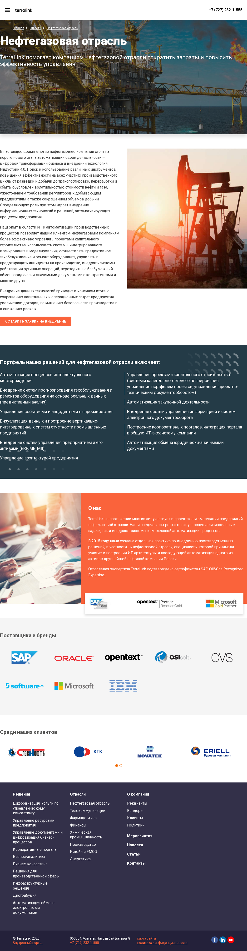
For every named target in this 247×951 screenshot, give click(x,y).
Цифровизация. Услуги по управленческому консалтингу (36, 808)
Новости (135, 845)
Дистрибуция (24, 895)
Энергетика (80, 859)
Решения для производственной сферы (36, 873)
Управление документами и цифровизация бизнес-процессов (38, 837)
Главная (18, 28)
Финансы (78, 825)
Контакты (136, 863)
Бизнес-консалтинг (30, 864)
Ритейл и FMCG (83, 851)
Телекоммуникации (87, 810)
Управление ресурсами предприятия (33, 822)
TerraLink (23, 10)
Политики (135, 825)
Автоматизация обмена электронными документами (33, 908)
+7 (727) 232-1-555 (225, 10)
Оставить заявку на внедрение (35, 321)
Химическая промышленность (86, 834)
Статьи (133, 854)
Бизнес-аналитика (29, 856)
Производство (83, 844)
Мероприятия (139, 836)
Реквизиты (137, 803)
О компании (138, 794)
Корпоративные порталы (35, 849)
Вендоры (135, 810)
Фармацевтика (83, 818)
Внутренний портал (28, 943)
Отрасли (35, 28)
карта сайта (146, 938)
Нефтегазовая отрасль (62, 28)
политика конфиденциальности (162, 943)
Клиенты (135, 818)
